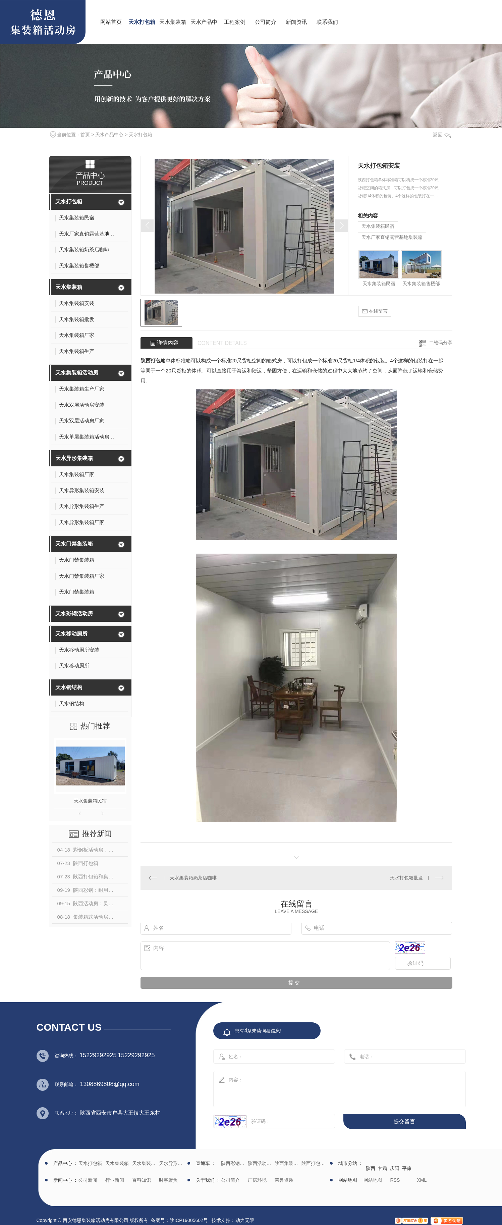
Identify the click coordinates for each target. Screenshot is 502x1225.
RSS (395, 1180)
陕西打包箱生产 (314, 1163)
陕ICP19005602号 (189, 1220)
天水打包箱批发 (406, 877)
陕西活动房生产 (260, 1163)
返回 (442, 135)
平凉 (406, 1168)
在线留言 (375, 311)
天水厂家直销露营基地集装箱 (392, 237)
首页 (85, 134)
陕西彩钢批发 (233, 1163)
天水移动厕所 (71, 633)
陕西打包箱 (153, 360)
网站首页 (111, 22)
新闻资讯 (296, 22)
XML (422, 1180)
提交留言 (404, 1121)
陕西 (370, 1168)
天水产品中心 (203, 43)
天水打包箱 (141, 22)
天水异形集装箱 (74, 458)
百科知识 (141, 1180)
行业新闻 (114, 1180)
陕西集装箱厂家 (287, 1163)
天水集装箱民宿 (90, 801)
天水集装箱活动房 (76, 372)
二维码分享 (440, 342)
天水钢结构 (68, 687)
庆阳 (394, 1168)
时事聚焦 (168, 1180)
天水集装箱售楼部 (421, 283)
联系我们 (327, 22)
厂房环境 (257, 1180)
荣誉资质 (284, 1180)
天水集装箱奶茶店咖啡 (193, 877)
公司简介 (265, 22)
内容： (332, 1087)
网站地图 (373, 1180)
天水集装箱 (172, 22)
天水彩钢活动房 (74, 613)
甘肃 (382, 1168)
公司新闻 (87, 1180)
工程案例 (234, 22)
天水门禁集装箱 (74, 544)
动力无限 (244, 1220)
